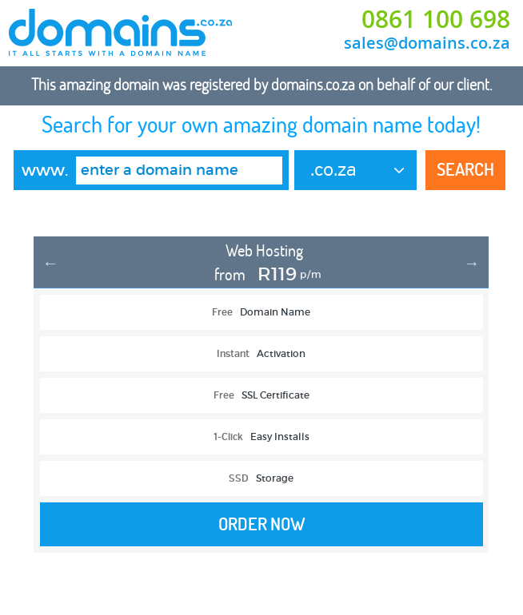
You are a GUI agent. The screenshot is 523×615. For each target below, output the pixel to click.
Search (465, 169)
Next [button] (472, 263)
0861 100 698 (435, 19)
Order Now (261, 524)
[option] (261, 402)
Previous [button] (50, 263)
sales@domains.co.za (427, 43)
